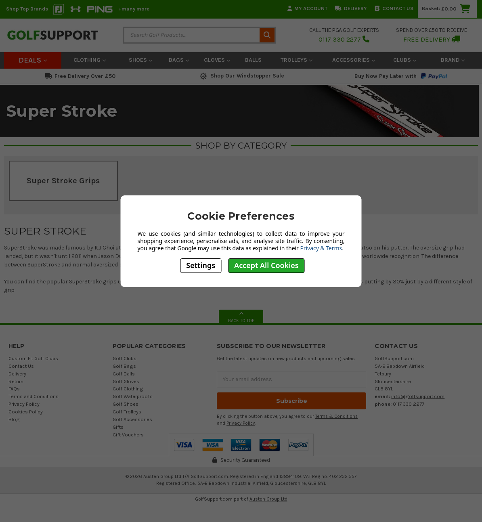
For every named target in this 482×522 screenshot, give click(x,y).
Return (15, 381)
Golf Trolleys (127, 412)
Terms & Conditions (336, 416)
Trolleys (296, 60)
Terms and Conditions (33, 396)
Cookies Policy (25, 412)
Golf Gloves (126, 381)
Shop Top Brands (27, 9)
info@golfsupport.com (417, 396)
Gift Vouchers (128, 435)
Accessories (353, 60)
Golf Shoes (125, 404)
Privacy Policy (24, 404)
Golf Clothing (128, 389)
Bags (179, 60)
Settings (200, 265)
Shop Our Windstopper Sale (241, 75)
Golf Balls (124, 374)
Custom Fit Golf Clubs (33, 358)
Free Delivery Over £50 (80, 76)
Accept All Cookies (266, 265)
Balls (253, 60)
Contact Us (394, 8)
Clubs (404, 60)
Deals (33, 60)
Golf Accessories (132, 419)
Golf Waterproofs (133, 396)
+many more (133, 9)
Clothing (89, 60)
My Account (307, 8)
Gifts (118, 427)
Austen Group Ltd (268, 499)
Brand (453, 60)
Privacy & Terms (321, 248)
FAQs (14, 389)
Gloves (217, 60)
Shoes (140, 60)
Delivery (351, 8)
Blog (14, 419)
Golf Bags (124, 366)
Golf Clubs (124, 358)
